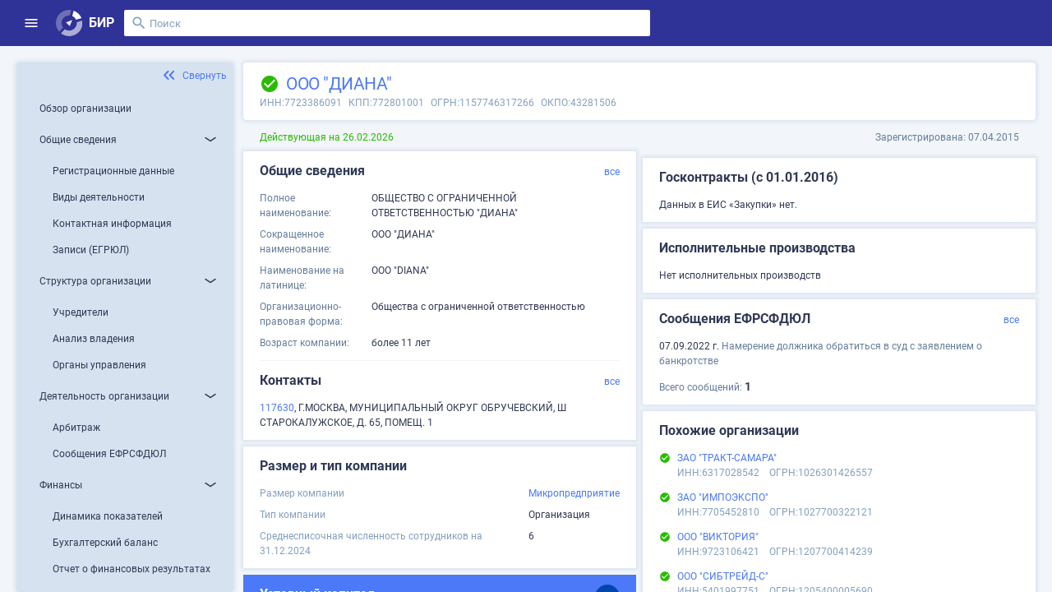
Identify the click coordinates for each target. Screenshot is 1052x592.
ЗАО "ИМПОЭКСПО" (722, 497)
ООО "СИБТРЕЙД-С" (722, 576)
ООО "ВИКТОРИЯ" (718, 537)
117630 (277, 408)
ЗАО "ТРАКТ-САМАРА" (727, 458)
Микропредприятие (574, 493)
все (612, 172)
